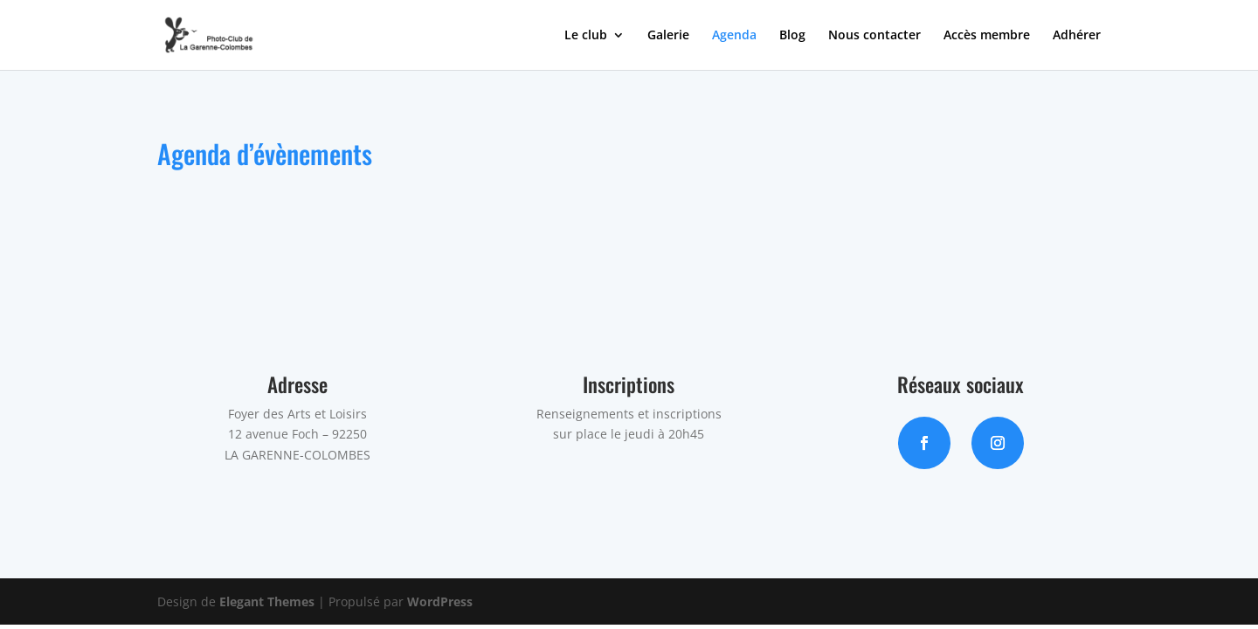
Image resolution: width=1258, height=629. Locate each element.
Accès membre (987, 36)
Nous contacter (874, 36)
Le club (585, 36)
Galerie (668, 36)
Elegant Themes (266, 601)
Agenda (734, 36)
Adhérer (1077, 36)
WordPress (440, 601)
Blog (792, 36)
